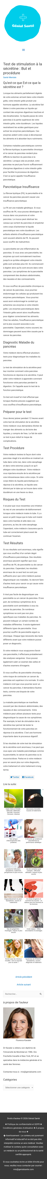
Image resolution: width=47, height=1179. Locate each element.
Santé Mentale (9, 77)
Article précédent (23, 977)
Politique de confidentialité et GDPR (23, 1124)
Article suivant (24, 984)
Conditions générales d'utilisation (18, 1128)
